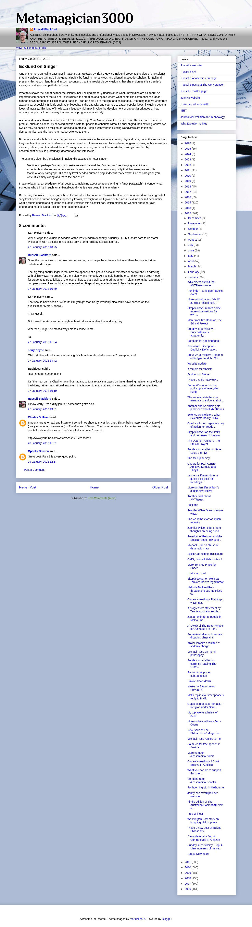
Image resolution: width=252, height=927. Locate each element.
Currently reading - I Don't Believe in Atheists (203, 763)
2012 (188, 213)
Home (94, 487)
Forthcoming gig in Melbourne (205, 787)
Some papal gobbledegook (203, 340)
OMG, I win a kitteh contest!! (204, 559)
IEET (184, 110)
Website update (197, 363)
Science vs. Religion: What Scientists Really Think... (203, 416)
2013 (188, 208)
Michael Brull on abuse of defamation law (202, 547)
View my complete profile (31, 47)
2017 (188, 191)
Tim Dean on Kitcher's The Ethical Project (203, 442)
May (191, 255)
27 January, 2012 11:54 (42, 342)
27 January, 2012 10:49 (42, 288)
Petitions (192, 504)
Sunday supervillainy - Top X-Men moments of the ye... (205, 847)
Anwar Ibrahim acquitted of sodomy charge (203, 644)
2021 (188, 170)
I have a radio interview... (202, 379)
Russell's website (191, 65)
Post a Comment (34, 469)
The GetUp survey (198, 458)
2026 (188, 143)
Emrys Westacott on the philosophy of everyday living (203, 389)
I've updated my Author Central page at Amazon (203, 838)
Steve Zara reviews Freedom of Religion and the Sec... (205, 356)
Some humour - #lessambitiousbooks (201, 780)
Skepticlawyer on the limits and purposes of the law (203, 433)
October (193, 228)
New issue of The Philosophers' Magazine (203, 731)
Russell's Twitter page (194, 91)
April (191, 261)
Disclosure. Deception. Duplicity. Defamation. (202, 348)
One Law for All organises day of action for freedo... (205, 425)
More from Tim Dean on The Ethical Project (204, 322)
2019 (188, 181)
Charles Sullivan (38, 417)
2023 (188, 159)
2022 (188, 164)
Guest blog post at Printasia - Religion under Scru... (205, 705)
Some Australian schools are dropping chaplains (204, 636)
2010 (188, 867)
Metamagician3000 (74, 18)
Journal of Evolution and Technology (203, 117)
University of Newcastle (195, 104)
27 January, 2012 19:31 (42, 409)
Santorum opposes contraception (199, 674)
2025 (188, 148)
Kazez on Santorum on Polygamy (201, 688)
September (195, 234)
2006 (188, 888)
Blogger (166, 918)
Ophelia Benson (38, 451)
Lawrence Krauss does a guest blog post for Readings (202, 479)
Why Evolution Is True (194, 123)
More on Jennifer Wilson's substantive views (203, 489)
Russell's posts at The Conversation (202, 84)
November (194, 223)
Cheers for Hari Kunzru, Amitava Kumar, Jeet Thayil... (201, 467)
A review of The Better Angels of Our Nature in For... (205, 627)
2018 (188, 186)
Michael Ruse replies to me (204, 738)
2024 (188, 154)
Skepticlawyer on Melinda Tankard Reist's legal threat (205, 580)
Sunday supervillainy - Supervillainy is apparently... (200, 332)
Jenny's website (190, 97)
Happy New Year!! (198, 853)
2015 (188, 202)
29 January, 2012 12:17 (42, 461)
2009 (188, 872)
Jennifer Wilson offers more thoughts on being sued (204, 529)
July (191, 245)
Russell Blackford (45, 29)
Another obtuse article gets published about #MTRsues (205, 407)
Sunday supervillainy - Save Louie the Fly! (204, 451)
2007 (188, 883)
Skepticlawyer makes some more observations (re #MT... (204, 311)
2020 (188, 175)
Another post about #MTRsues (199, 498)
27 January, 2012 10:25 (42, 247)
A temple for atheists (199, 369)
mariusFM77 (137, 918)
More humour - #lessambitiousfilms (200, 754)
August (192, 239)
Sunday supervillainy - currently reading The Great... (201, 664)
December (194, 218)
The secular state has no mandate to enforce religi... (205, 399)
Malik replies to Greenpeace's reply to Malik (205, 697)
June (191, 250)
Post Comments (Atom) (102, 498)
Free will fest (195, 813)
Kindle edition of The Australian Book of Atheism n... (205, 805)
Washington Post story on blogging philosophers (203, 820)
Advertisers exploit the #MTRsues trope (201, 283)
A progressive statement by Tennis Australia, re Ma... (204, 609)
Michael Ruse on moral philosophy (201, 653)
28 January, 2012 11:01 (42, 443)
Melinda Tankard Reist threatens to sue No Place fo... (204, 591)
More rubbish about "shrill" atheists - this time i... (203, 301)
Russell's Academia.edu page (199, 78)
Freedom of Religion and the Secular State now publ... (204, 538)
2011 (188, 862)
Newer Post (27, 487)
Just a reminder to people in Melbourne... (204, 618)
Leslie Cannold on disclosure (205, 553)
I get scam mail (196, 573)
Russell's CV (188, 71)
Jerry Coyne (36, 350)
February (194, 272)
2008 (188, 878)
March (192, 266)
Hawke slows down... (200, 681)
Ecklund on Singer (198, 374)
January (193, 277)
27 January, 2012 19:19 (42, 390)
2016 (188, 197)
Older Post (160, 487)
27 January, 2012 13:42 (42, 360)
